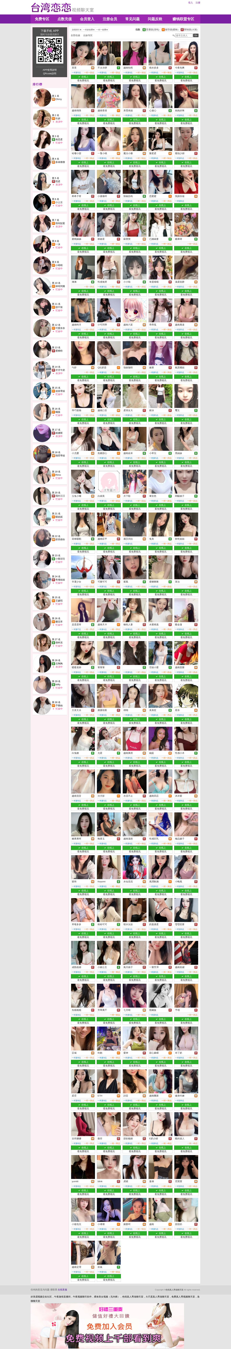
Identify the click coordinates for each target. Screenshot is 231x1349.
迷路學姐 (60, 391)
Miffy (58, 684)
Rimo (58, 475)
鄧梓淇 (59, 642)
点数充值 (64, 19)
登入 (190, 2)
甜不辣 (59, 307)
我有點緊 (60, 223)
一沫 (58, 244)
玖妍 (58, 118)
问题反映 (155, 19)
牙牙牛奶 (60, 370)
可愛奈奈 (60, 328)
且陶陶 (59, 663)
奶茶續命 (60, 539)
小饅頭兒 (60, 558)
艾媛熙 (59, 600)
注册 (198, 2)
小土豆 (59, 202)
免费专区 (42, 19)
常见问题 (132, 19)
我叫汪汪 (60, 495)
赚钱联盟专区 (183, 19)
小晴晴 (59, 265)
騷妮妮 (59, 516)
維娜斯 (59, 433)
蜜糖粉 (59, 350)
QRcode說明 (49, 73)
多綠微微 (60, 162)
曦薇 (58, 412)
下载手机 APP (50, 30)
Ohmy (59, 99)
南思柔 (59, 139)
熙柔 (58, 181)
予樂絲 (59, 705)
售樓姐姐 (60, 579)
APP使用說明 (50, 69)
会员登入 (87, 19)
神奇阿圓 (60, 286)
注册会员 (110, 19)
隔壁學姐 (60, 455)
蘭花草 (59, 621)
